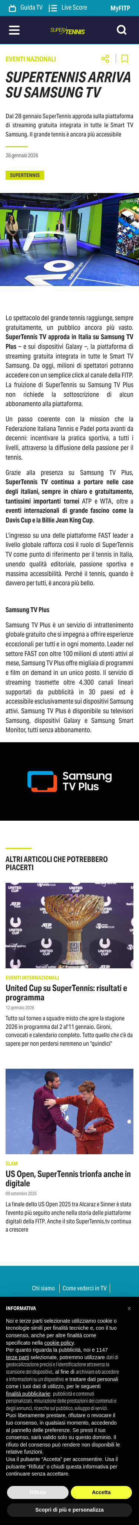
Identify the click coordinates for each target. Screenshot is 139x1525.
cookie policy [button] (59, 1343)
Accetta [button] (101, 1492)
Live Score (68, 8)
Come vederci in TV (85, 1288)
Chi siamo (43, 1288)
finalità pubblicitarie (28, 1394)
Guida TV (26, 8)
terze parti (17, 1357)
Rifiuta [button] (38, 1492)
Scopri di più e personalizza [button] (69, 1510)
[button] (129, 1309)
